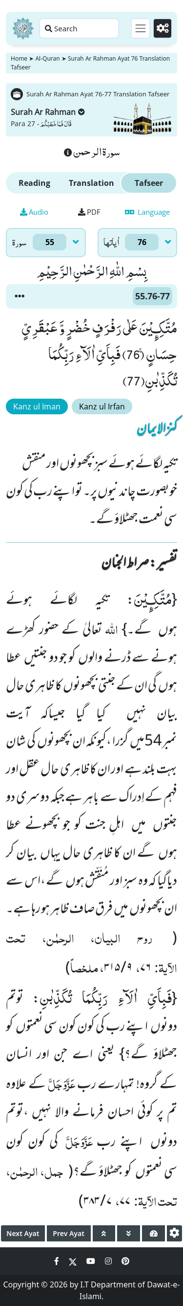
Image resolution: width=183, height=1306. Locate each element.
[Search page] (79, 28)
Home (19, 58)
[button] (19, 296)
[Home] (23, 28)
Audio (34, 212)
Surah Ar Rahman (48, 112)
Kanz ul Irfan (102, 406)
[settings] (174, 1233)
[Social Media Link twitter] (74, 1261)
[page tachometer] (153, 1233)
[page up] (104, 1233)
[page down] (128, 1233)
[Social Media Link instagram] (109, 1261)
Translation (91, 183)
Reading (34, 183)
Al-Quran (47, 58)
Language (147, 212)
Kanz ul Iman (37, 406)
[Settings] (162, 28)
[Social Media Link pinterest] (125, 1261)
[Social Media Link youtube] (91, 1261)
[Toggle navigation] (140, 28)
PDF (89, 212)
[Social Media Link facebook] (57, 1261)
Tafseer (149, 183)
